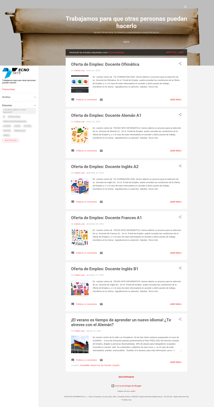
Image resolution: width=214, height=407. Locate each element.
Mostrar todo (175, 52)
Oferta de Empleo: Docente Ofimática (105, 64)
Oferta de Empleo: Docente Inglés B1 (104, 268)
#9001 (6, 135)
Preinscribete (8, 89)
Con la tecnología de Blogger (126, 386)
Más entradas (126, 377)
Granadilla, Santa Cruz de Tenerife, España (99, 365)
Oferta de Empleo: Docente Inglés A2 (105, 166)
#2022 (17, 126)
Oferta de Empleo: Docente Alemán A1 (106, 115)
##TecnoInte (14, 117)
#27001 (27, 126)
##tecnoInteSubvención (14, 121)
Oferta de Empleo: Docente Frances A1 (106, 217)
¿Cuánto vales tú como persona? (14, 110)
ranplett (132, 391)
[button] (180, 64)
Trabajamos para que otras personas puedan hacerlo (126, 22)
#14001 (7, 126)
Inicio (126, 42)
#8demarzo (19, 131)
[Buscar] (185, 7)
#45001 (7, 131)
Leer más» (176, 99)
